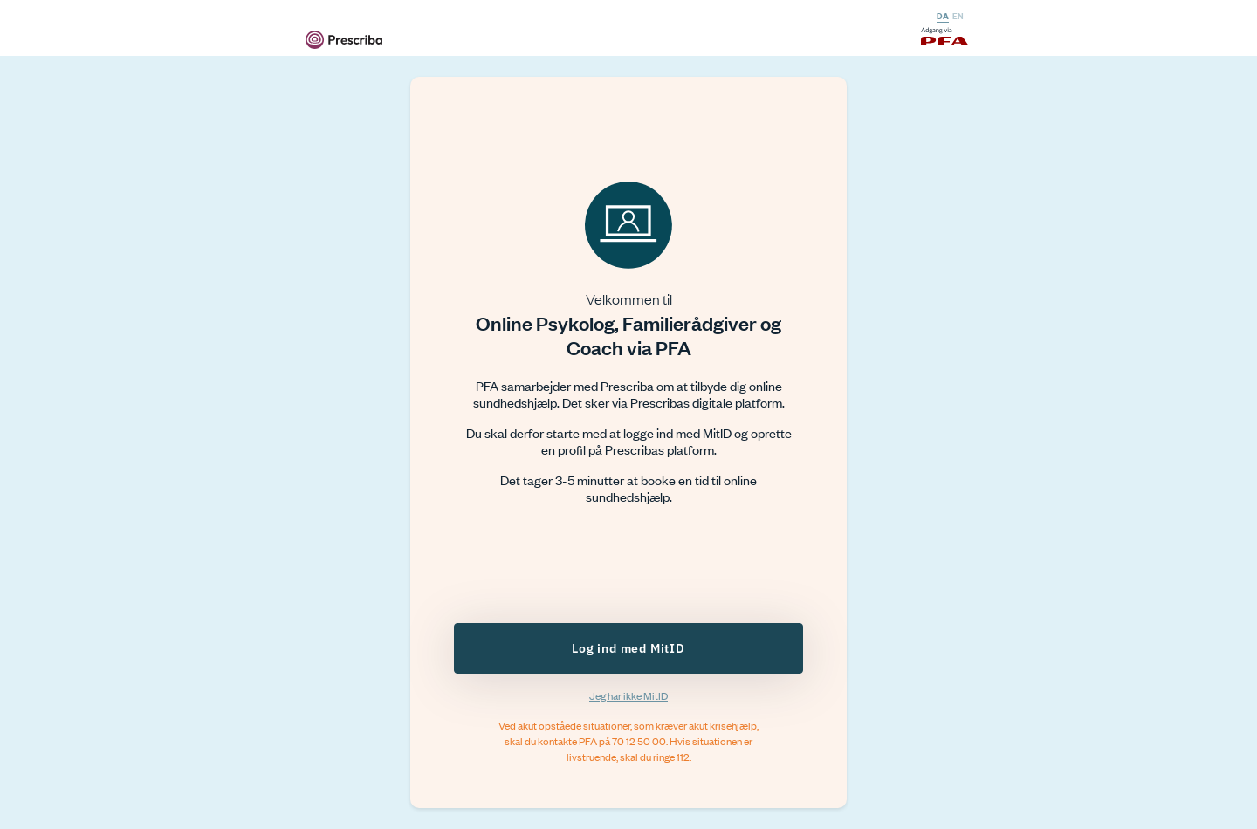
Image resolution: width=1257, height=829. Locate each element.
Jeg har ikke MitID (628, 695)
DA (943, 15)
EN (958, 15)
